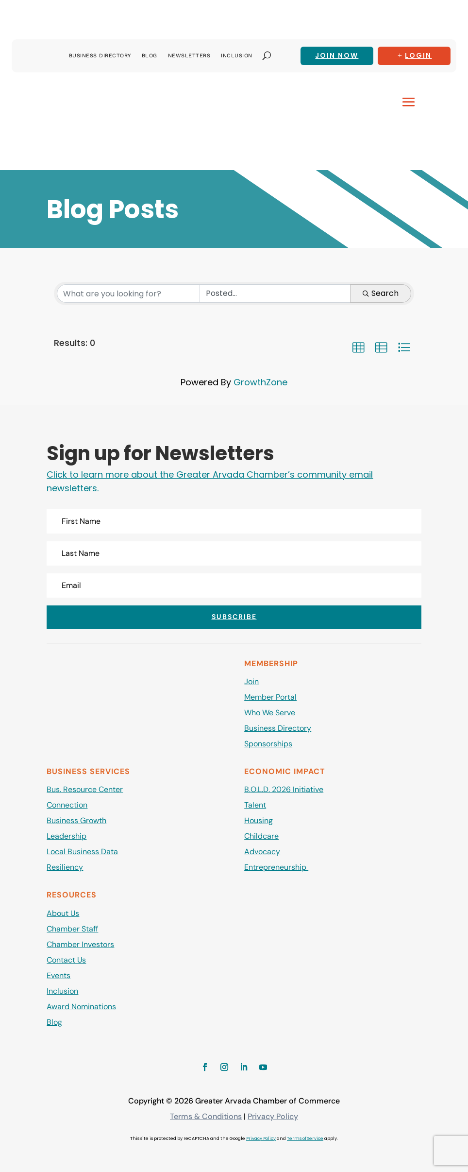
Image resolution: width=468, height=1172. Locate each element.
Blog (149, 55)
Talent (255, 805)
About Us (63, 913)
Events (58, 975)
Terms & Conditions (206, 1116)
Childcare (261, 836)
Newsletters (189, 55)
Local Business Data (82, 851)
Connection (67, 805)
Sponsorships (268, 744)
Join (251, 681)
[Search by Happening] (275, 293)
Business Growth (76, 820)
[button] (358, 347)
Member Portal (270, 697)
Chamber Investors (80, 944)
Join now (336, 55)
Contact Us (66, 960)
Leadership (66, 836)
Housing (258, 820)
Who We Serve (269, 712)
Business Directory (100, 55)
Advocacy (262, 851)
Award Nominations (81, 1006)
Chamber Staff (72, 929)
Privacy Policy (273, 1116)
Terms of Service (305, 1138)
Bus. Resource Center (85, 789)
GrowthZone (260, 382)
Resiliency (65, 867)
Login (418, 55)
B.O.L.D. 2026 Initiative (283, 789)
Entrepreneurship (276, 867)
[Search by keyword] (128, 293)
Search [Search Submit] (381, 293)
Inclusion (236, 55)
